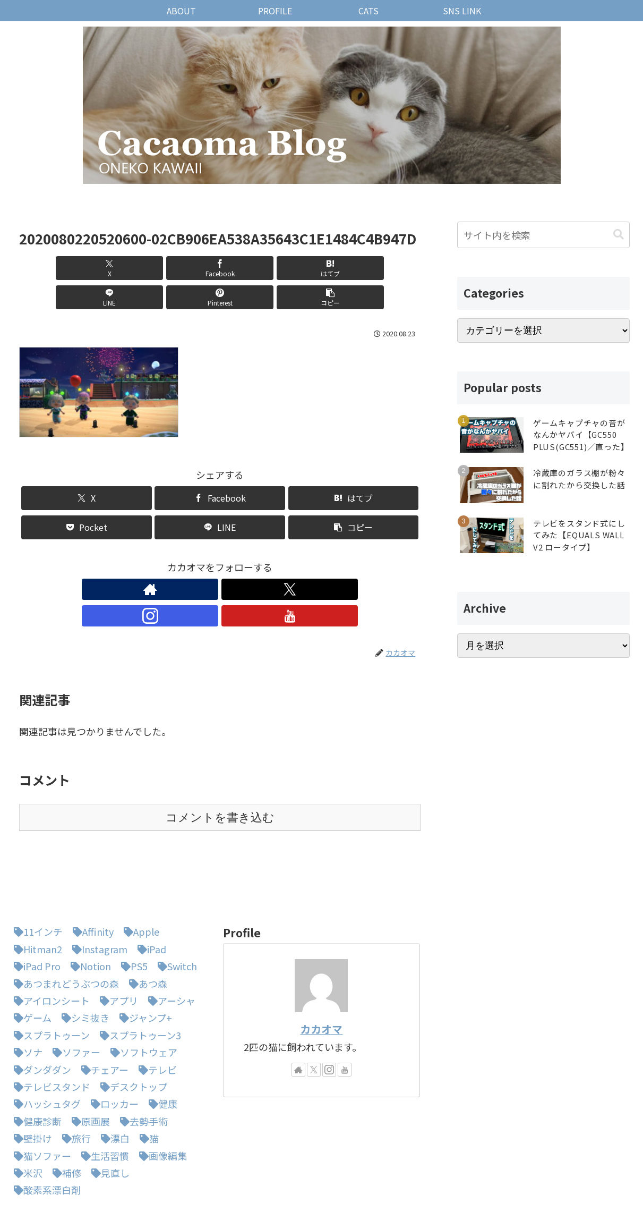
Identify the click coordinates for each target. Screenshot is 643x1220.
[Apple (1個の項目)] (138, 875)
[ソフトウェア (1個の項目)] (141, 996)
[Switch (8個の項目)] (174, 910)
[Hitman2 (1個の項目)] (35, 893)
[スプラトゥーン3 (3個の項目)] (138, 979)
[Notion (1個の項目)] (88, 910)
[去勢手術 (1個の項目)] (141, 1065)
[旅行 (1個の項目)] (74, 1082)
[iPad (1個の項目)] (149, 893)
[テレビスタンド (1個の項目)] (49, 1030)
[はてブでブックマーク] (186, 268)
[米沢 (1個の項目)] (25, 1116)
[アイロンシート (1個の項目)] (49, 944)
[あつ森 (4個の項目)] (145, 927)
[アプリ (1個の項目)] (116, 944)
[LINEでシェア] (253, 268)
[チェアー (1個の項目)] (102, 1013)
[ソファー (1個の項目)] (73, 996)
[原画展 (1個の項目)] (88, 1065)
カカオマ (321, 973)
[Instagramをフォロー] (232, 560)
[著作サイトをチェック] (183, 560)
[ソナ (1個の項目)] (25, 996)
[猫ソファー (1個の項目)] (39, 1099)
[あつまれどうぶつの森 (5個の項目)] (63, 927)
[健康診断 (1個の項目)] (35, 1065)
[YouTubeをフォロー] (256, 560)
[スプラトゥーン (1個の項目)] (49, 979)
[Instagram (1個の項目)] (97, 893)
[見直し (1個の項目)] (108, 1116)
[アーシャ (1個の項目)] (169, 944)
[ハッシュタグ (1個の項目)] (44, 1047)
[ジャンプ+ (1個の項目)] (143, 961)
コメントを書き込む (220, 761)
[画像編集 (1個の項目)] (160, 1099)
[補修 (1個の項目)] (64, 1116)
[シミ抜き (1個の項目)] (82, 961)
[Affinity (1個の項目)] (90, 875)
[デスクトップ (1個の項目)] (131, 1030)
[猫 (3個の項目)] (146, 1082)
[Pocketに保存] (86, 498)
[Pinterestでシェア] (321, 268)
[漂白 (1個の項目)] (113, 1082)
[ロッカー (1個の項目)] (112, 1047)
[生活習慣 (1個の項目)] (102, 1099)
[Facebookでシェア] (119, 268)
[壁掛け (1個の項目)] (30, 1082)
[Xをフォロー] (207, 560)
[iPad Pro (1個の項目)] (34, 910)
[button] (388, 268)
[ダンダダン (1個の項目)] (39, 1013)
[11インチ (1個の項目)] (35, 875)
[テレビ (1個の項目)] (155, 1013)
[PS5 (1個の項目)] (132, 910)
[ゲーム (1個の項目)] (30, 961)
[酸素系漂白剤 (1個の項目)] (44, 1133)
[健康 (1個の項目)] (160, 1047)
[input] (543, 235)
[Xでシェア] (51, 268)
